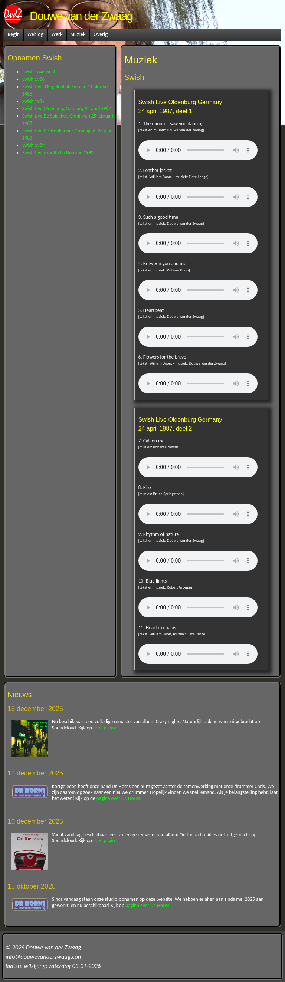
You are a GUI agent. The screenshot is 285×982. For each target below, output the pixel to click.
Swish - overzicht (38, 72)
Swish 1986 (33, 79)
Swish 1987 (33, 101)
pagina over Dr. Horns (118, 798)
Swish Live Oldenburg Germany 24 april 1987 (66, 108)
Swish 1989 (33, 145)
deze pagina (105, 728)
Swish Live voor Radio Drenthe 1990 (58, 152)
